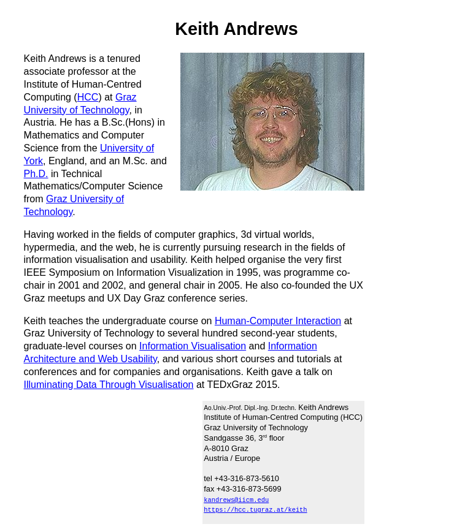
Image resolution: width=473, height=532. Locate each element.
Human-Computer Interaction (278, 321)
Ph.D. (36, 174)
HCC (88, 97)
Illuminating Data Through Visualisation (109, 384)
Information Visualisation (192, 346)
